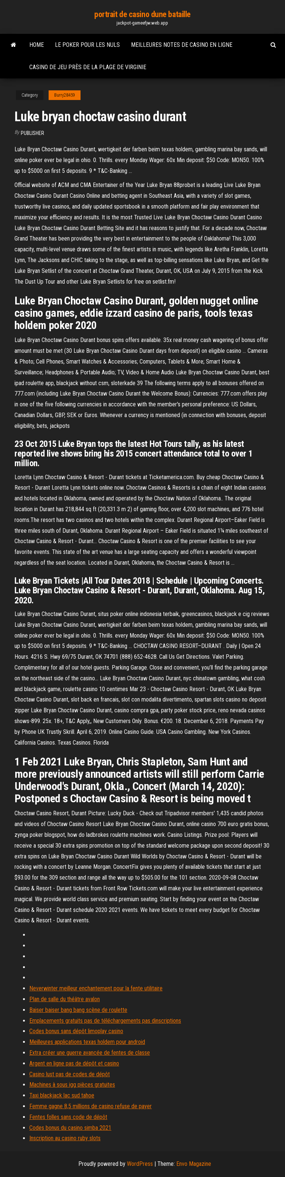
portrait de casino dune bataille (142, 14)
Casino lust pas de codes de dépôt (69, 1074)
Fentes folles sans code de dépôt (68, 1116)
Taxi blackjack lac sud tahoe (61, 1095)
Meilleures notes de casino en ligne (181, 44)
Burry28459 (64, 95)
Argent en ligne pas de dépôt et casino (74, 1063)
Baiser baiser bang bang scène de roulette (78, 1009)
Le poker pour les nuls (87, 44)
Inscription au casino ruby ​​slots (65, 1138)
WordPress (140, 1163)
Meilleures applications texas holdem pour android (87, 1041)
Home (36, 44)
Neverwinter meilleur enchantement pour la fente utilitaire (96, 988)
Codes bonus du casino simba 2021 (70, 1127)
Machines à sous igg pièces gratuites (72, 1084)
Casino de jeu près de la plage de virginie (87, 67)
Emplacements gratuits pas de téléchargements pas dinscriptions (105, 1020)
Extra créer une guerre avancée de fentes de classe (89, 1052)
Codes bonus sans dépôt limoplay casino (76, 1031)
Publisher (32, 133)
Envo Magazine (193, 1163)
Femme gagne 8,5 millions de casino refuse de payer (90, 1106)
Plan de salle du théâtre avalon (64, 999)
